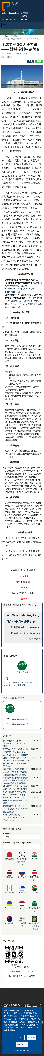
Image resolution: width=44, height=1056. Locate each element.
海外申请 (15, 683)
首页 (6, 36)
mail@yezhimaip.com (29, 633)
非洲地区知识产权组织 (22, 862)
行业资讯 (14, 36)
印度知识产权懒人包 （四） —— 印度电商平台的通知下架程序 (15, 800)
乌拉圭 (23, 893)
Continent (7, 833)
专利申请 (6, 683)
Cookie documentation (22, 1050)
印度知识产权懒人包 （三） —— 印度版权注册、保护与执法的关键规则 (15, 809)
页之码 (10, 6)
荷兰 (23, 908)
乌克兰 (11, 908)
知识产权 (33, 683)
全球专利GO (22, 685)
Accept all (22, 1044)
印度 (36, 859)
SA (17, 672)
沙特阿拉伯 (24, 672)
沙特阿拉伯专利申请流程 (20, 719)
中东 (14, 685)
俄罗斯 (23, 877)
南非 (36, 893)
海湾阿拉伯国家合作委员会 (35, 926)
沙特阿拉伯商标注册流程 (20, 724)
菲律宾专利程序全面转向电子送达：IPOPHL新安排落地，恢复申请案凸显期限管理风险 (16, 780)
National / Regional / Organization (17, 843)
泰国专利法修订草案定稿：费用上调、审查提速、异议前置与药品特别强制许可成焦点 (15, 772)
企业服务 (6, 685)
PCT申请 (24, 683)
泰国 (11, 877)
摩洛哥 (11, 859)
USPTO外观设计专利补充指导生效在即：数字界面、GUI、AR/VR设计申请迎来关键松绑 (16, 752)
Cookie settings (16, 1037)
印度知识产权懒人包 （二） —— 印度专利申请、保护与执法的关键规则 (15, 817)
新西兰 (11, 923)
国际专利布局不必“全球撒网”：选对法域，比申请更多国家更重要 (16, 743)
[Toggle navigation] (4, 25)
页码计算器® (35, 639)
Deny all (31, 1037)
